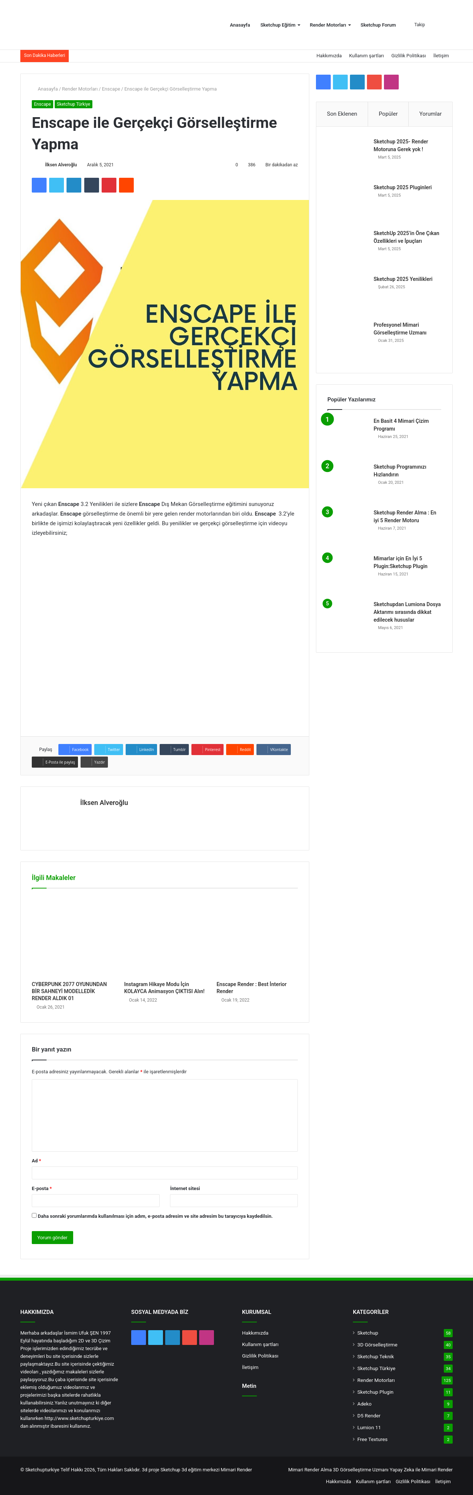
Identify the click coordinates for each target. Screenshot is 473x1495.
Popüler (388, 114)
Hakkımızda (329, 55)
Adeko (364, 1404)
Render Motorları (328, 25)
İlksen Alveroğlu (61, 164)
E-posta (42, 1188)
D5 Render (369, 1415)
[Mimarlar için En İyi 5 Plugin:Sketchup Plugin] (347, 575)
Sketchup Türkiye (74, 104)
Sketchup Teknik (375, 1356)
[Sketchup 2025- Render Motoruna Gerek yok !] (347, 158)
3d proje (150, 1469)
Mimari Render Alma (310, 1469)
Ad (36, 1160)
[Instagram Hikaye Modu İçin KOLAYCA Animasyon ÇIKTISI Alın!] (164, 936)
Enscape (111, 89)
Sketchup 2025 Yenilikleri (403, 279)
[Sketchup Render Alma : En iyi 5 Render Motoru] (347, 529)
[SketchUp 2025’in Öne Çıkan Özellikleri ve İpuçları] (347, 250)
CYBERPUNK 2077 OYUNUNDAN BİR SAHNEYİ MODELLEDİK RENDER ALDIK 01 (69, 991)
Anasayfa (240, 25)
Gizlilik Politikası (408, 55)
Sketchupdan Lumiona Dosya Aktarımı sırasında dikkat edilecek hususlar (407, 612)
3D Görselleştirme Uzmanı (360, 1469)
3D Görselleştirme (377, 1345)
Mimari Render (236, 1469)
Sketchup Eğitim (278, 25)
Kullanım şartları (366, 55)
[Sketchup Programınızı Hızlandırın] (347, 483)
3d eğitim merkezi (200, 1469)
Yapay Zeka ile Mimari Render (421, 1469)
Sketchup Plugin (375, 1392)
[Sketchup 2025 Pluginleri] (347, 204)
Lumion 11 (369, 1427)
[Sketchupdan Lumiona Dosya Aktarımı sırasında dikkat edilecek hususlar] (347, 621)
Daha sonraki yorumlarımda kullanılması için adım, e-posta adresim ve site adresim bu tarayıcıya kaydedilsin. (155, 1216)
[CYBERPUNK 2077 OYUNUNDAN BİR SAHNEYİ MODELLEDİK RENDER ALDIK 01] (72, 936)
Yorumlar (430, 114)
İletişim (441, 55)
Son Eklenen (342, 114)
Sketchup (367, 1333)
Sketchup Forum (378, 25)
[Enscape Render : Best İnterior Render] (257, 936)
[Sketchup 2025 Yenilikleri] (347, 295)
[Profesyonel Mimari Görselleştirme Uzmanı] (347, 341)
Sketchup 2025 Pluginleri (403, 187)
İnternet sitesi (185, 1188)
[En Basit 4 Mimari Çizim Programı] (347, 437)
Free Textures (372, 1439)
